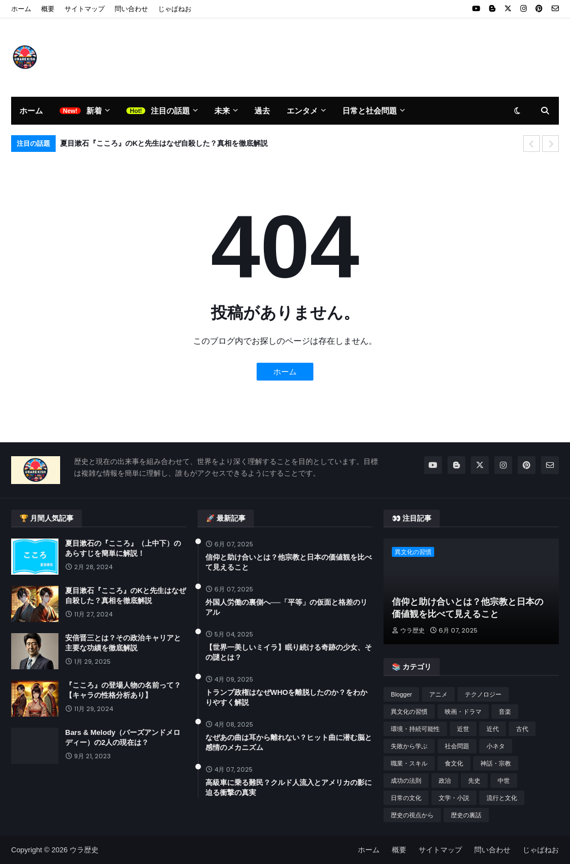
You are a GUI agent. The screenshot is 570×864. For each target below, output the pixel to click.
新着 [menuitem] (94, 110)
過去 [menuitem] (262, 110)
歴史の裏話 (466, 815)
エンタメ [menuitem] (302, 110)
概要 (48, 9)
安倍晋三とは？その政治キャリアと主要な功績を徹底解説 (123, 643)
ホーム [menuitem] (31, 110)
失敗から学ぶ (409, 746)
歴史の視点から (412, 815)
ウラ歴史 (84, 850)
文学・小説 (454, 797)
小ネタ (496, 746)
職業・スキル (409, 763)
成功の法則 (406, 780)
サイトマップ (85, 9)
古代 (522, 728)
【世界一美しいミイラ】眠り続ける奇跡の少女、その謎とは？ (288, 652)
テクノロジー (483, 694)
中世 (504, 780)
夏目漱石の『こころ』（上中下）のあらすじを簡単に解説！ (123, 548)
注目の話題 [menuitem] (170, 110)
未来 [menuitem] (222, 110)
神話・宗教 (495, 763)
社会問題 (457, 746)
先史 (474, 780)
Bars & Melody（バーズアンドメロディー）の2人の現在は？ (122, 737)
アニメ (438, 694)
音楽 (505, 711)
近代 (493, 728)
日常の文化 (406, 797)
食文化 (454, 763)
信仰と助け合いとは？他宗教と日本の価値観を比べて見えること (288, 562)
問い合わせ (131, 9)
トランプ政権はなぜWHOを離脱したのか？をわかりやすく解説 (286, 697)
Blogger (401, 694)
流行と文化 (502, 797)
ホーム (21, 9)
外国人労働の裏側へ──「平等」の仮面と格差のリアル (286, 607)
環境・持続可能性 (415, 728)
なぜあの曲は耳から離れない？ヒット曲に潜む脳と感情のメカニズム (288, 742)
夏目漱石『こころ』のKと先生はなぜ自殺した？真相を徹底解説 (164, 143)
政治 (445, 780)
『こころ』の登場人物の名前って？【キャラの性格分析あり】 (123, 690)
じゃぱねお (174, 9)
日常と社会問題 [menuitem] (369, 110)
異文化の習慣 (409, 711)
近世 (463, 728)
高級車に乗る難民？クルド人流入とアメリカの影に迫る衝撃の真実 (288, 787)
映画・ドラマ (463, 711)
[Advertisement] (356, 57)
